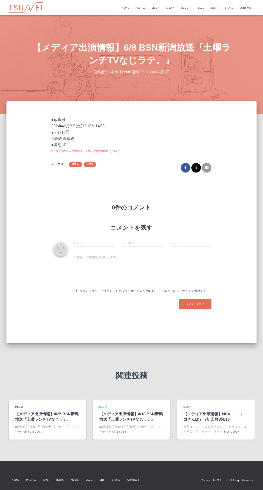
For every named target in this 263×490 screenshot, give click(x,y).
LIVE (156, 7)
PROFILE (140, 7)
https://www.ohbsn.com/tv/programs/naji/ (86, 151)
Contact (245, 7)
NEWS (125, 7)
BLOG (201, 7)
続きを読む (35, 432)
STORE (229, 7)
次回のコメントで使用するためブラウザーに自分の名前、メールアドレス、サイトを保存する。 (144, 291)
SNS (214, 7)
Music (186, 7)
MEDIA (170, 7)
